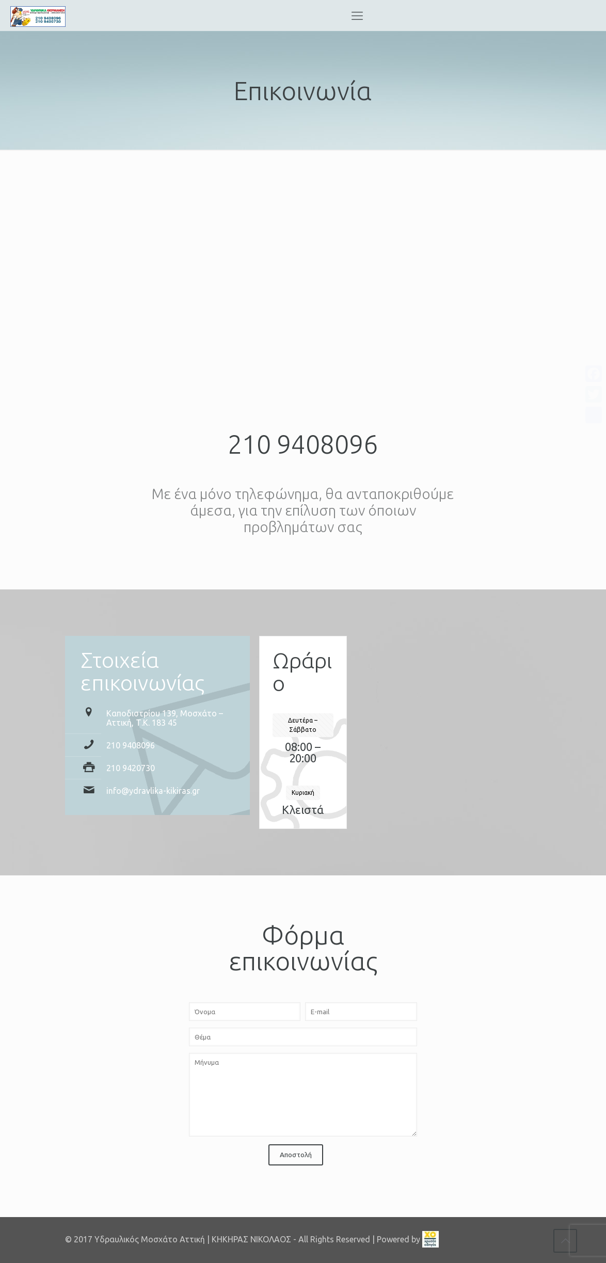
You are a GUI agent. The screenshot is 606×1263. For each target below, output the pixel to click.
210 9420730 (130, 768)
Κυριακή (303, 792)
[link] (430, 1239)
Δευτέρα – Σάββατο (302, 725)
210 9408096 (303, 443)
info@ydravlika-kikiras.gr (153, 790)
